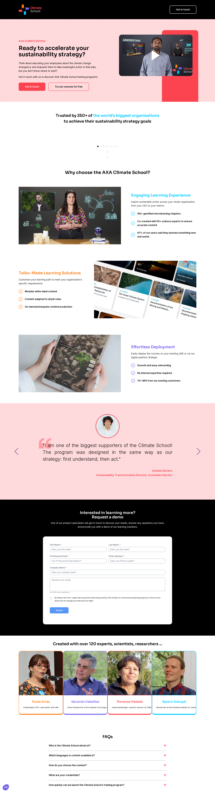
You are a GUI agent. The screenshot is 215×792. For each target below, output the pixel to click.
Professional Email (59, 545)
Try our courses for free (69, 86)
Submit (59, 599)
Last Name (115, 533)
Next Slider (198, 440)
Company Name (58, 556)
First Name (56, 533)
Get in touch (183, 9)
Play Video (156, 55)
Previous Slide (16, 440)
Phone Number (117, 545)
